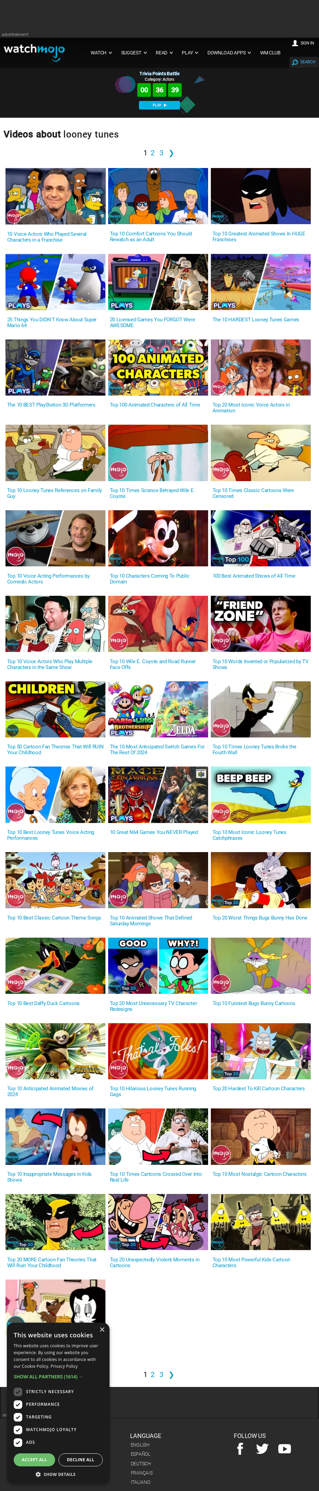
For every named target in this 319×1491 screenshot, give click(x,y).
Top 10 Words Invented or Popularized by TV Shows (261, 664)
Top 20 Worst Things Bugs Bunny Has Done (260, 918)
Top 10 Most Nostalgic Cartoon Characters (260, 1174)
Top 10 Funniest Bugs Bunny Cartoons (254, 1003)
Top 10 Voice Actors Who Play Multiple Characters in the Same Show (49, 664)
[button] (58, 1376)
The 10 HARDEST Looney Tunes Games (256, 320)
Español (140, 1454)
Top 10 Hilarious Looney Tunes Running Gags (153, 1091)
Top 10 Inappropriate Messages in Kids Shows (49, 1177)
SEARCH (307, 62)
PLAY (159, 105)
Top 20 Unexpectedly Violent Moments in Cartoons (155, 1263)
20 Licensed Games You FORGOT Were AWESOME (152, 323)
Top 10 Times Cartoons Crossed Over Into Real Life (156, 1177)
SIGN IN (307, 43)
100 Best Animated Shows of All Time (254, 576)
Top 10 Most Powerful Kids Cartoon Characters (251, 1263)
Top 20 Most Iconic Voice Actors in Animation (251, 408)
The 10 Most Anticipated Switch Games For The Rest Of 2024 (157, 750)
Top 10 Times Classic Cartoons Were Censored (253, 493)
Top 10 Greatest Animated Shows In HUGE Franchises (259, 237)
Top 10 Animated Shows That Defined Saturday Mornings (151, 921)
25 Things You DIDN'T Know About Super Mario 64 (52, 323)
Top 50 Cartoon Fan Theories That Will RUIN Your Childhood (55, 750)
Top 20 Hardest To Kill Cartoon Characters (259, 1089)
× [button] (101, 1330)
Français (142, 1473)
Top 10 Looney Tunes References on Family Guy (54, 493)
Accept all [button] (34, 1460)
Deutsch (141, 1463)
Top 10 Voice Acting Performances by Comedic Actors (48, 579)
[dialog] (58, 1403)
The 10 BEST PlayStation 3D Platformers (51, 405)
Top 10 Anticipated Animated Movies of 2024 (50, 1091)
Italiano (140, 1482)
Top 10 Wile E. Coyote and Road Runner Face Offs (153, 664)
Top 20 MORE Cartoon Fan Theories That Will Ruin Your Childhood (52, 1263)
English (140, 1445)
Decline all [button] (80, 1460)
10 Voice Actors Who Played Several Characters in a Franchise (47, 237)
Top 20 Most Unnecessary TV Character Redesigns (153, 1006)
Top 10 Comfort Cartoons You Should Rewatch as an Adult (151, 237)
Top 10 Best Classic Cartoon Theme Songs (54, 918)
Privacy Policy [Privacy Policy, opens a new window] (64, 1366)
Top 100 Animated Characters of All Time (155, 405)
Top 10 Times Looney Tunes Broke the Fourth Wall (254, 750)
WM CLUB (270, 53)
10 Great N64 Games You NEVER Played (154, 832)
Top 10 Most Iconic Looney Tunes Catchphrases (249, 835)
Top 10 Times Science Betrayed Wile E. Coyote (152, 493)
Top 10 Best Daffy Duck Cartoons (43, 1003)
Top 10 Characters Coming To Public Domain (150, 579)
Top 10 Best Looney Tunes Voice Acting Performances (50, 835)
